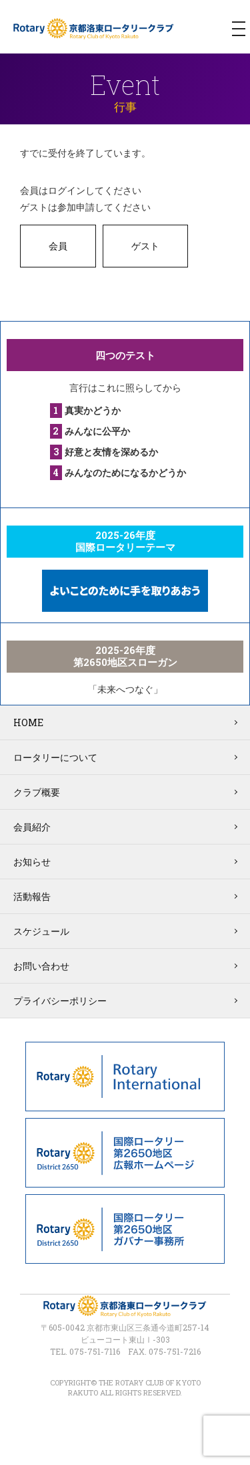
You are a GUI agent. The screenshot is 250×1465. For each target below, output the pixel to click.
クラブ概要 (36, 792)
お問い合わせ (41, 966)
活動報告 (32, 896)
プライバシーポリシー (60, 1000)
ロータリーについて (55, 757)
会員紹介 (32, 826)
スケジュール (41, 931)
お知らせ (32, 861)
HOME (28, 722)
